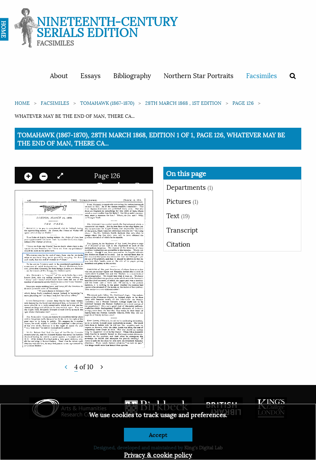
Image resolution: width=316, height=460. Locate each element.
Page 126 (243, 102)
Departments (189, 187)
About (59, 75)
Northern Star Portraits (198, 75)
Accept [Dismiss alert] (158, 434)
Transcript (182, 229)
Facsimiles (261, 75)
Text (178, 215)
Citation (178, 243)
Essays (90, 75)
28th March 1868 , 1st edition (183, 102)
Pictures (182, 201)
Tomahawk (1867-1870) (107, 102)
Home (22, 102)
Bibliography (132, 75)
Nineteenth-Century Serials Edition (107, 25)
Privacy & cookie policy (158, 454)
